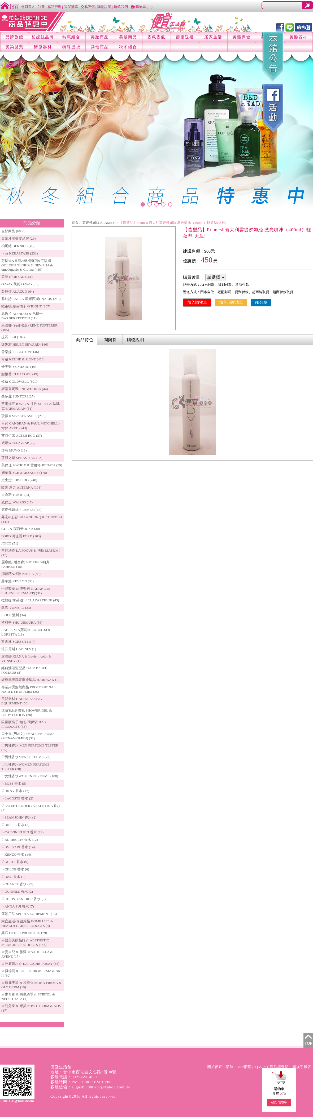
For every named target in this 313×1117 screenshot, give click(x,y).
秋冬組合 (128, 47)
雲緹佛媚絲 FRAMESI (99, 223)
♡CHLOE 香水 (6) (15, 869)
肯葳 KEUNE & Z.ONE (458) (23, 359)
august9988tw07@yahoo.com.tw (101, 1087)
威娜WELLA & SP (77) (18, 443)
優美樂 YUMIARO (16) (18, 367)
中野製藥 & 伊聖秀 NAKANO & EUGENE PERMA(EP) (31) (25, 591)
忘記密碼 (54, 7)
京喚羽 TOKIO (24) (15, 495)
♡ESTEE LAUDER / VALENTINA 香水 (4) (30, 808)
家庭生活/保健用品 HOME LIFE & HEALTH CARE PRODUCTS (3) (27, 923)
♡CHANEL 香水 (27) (17, 884)
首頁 (75, 223)
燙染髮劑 (15, 47)
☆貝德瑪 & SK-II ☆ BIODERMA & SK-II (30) (31, 973)
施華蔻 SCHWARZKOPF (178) (24, 473)
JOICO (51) (9, 543)
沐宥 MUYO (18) (14, 450)
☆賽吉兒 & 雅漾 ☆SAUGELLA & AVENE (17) (27, 954)
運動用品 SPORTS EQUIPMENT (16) (29, 914)
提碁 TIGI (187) (13, 337)
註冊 (41, 7)
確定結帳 (279, 1102)
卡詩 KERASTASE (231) (19, 253)
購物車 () (142, 7)
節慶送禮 (185, 37)
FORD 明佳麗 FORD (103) (21, 536)
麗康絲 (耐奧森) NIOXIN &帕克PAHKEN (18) (25, 564)
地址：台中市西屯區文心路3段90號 (83, 1072)
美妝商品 (100, 37)
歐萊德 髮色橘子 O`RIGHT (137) (25, 306)
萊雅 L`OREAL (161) (17, 277)
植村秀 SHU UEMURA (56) (21, 622)
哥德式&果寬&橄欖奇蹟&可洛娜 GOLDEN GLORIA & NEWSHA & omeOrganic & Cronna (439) (27, 265)
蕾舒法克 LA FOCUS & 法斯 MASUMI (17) (30, 552)
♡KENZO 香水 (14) (16, 854)
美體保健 (242, 37)
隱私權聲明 (279, 1067)
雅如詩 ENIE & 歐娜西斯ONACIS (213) (31, 299)
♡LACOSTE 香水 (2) (17, 798)
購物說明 (104, 7)
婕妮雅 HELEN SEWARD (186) (24, 344)
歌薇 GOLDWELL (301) (19, 381)
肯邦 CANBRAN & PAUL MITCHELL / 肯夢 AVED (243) (30, 425)
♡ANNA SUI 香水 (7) (17, 906)
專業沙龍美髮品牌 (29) (18, 238)
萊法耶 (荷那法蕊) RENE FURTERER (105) (29, 327)
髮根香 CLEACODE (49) (19, 374)
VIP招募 (244, 1067)
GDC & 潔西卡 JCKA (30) (20, 529)
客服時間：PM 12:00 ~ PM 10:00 (81, 1082)
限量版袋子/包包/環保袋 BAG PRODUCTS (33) (23, 724)
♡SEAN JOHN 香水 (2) (18, 817)
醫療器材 (43, 47)
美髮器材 (298, 37)
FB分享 (261, 302)
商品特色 (84, 339)
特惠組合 (71, 37)
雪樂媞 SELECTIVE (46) (20, 352)
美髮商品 (128, 37)
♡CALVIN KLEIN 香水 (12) (22, 832)
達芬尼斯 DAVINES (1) (18, 649)
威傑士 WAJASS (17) (17, 502)
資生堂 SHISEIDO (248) (19, 480)
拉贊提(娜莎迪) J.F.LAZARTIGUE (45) (30, 600)
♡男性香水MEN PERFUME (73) (25, 757)
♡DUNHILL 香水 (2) (17, 891)
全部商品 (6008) (13, 231)
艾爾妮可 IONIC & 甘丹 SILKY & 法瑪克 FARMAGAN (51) (30, 406)
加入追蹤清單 (231, 302)
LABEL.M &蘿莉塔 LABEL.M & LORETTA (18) (26, 632)
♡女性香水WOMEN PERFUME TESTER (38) (25, 766)
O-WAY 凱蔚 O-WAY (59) (20, 284)
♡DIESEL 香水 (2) (15, 825)
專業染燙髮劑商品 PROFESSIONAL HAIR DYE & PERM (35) (28, 689)
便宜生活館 (61, 1067)
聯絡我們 (121, 7)
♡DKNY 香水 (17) (15, 791)
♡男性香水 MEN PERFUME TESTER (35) (29, 747)
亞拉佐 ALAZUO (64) (17, 291)
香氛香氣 (156, 37)
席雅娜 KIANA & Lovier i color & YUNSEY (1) (26, 658)
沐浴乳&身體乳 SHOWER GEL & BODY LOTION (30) (26, 712)
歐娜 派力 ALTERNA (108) (21, 487)
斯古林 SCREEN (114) (17, 642)
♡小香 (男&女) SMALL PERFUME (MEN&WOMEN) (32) (27, 736)
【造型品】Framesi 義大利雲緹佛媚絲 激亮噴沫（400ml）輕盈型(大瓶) (173, 223)
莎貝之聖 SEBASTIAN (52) (21, 458)
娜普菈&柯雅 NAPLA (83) (21, 574)
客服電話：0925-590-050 (73, 1077)
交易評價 (88, 7)
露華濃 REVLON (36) (17, 581)
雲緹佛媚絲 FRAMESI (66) (21, 510)
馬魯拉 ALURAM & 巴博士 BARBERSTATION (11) (22, 316)
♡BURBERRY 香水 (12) (19, 840)
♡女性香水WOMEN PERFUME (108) (29, 776)
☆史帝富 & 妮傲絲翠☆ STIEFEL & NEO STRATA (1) (28, 996)
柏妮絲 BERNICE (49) (17, 246)
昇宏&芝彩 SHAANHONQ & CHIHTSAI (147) (31, 519)
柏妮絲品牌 (43, 37)
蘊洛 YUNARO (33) (16, 608)
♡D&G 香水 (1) (13, 877)
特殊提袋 (71, 47)
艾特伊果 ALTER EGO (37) (21, 435)
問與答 (110, 339)
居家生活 (213, 37)
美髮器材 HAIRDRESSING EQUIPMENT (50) (21, 701)
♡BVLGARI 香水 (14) (18, 847)
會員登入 (28, 7)
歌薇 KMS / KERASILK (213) (23, 416)
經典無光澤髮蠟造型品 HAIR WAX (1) (30, 680)
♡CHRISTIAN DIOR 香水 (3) (23, 899)
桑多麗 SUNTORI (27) (17, 396)
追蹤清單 (71, 7)
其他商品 (100, 47)
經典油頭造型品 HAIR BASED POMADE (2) (24, 670)
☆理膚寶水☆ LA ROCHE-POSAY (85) (30, 964)
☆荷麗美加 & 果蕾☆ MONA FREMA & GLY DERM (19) (31, 985)
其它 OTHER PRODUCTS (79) (24, 933)
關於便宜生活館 (220, 1067)
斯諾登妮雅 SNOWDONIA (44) (24, 389)
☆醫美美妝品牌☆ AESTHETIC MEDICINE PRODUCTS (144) (25, 942)
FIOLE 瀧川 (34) (13, 615)
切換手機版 (302, 1067)
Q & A (260, 1067)
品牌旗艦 (15, 37)
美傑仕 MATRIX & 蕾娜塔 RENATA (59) (31, 465)
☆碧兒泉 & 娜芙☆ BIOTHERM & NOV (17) (31, 1008)
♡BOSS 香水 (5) (13, 783)
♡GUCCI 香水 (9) (14, 862)
